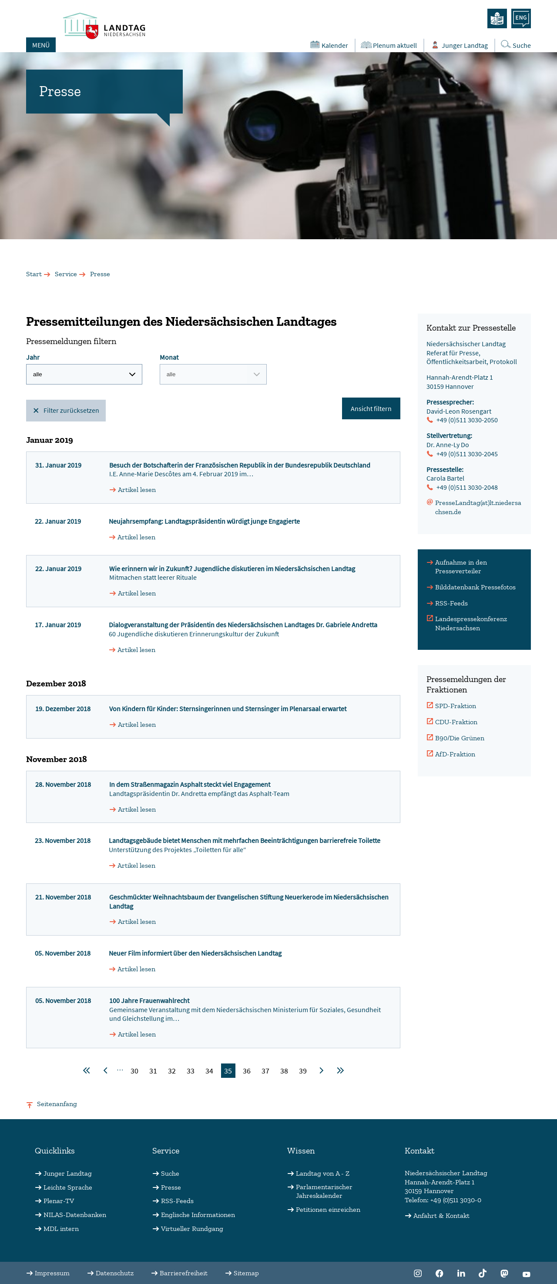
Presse (171, 1187)
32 (172, 1071)
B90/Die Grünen (459, 738)
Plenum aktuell (388, 45)
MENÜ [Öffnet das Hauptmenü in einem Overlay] (41, 44)
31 (153, 1071)
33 (191, 1071)
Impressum (52, 1273)
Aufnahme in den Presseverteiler (461, 566)
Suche (170, 1173)
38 (284, 1071)
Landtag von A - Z (322, 1173)
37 (265, 1071)
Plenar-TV (59, 1201)
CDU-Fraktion (456, 722)
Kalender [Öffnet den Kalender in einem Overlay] (328, 45)
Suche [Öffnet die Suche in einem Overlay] (515, 44)
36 (247, 1071)
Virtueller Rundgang (192, 1228)
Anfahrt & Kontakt (441, 1215)
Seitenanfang (57, 1104)
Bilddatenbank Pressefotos (475, 587)
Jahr (84, 369)
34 (209, 1071)
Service (66, 274)
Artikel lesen (137, 489)
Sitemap (246, 1273)
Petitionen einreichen (328, 1209)
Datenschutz (115, 1273)
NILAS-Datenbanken (75, 1214)
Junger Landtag (68, 1173)
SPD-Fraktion (455, 706)
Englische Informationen (198, 1214)
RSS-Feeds (451, 603)
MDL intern (61, 1228)
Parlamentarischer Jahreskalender (324, 1191)
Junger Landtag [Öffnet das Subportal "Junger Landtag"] (458, 45)
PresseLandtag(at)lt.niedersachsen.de (478, 507)
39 (303, 1071)
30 (134, 1071)
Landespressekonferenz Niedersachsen (471, 623)
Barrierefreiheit (184, 1273)
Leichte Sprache (68, 1187)
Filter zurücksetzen (71, 410)
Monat (213, 369)
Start (34, 274)
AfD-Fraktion (455, 754)
